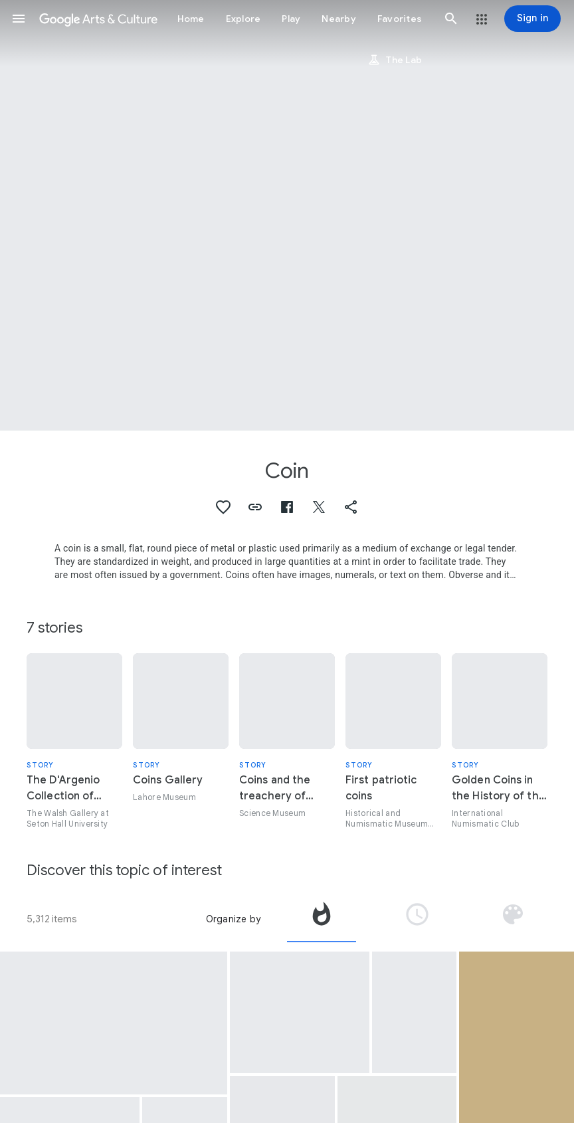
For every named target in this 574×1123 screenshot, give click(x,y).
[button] (19, 19)
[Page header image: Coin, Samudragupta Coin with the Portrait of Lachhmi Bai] (287, 215)
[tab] (321, 919)
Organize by (233, 919)
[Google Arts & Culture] (98, 18)
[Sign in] (532, 18)
